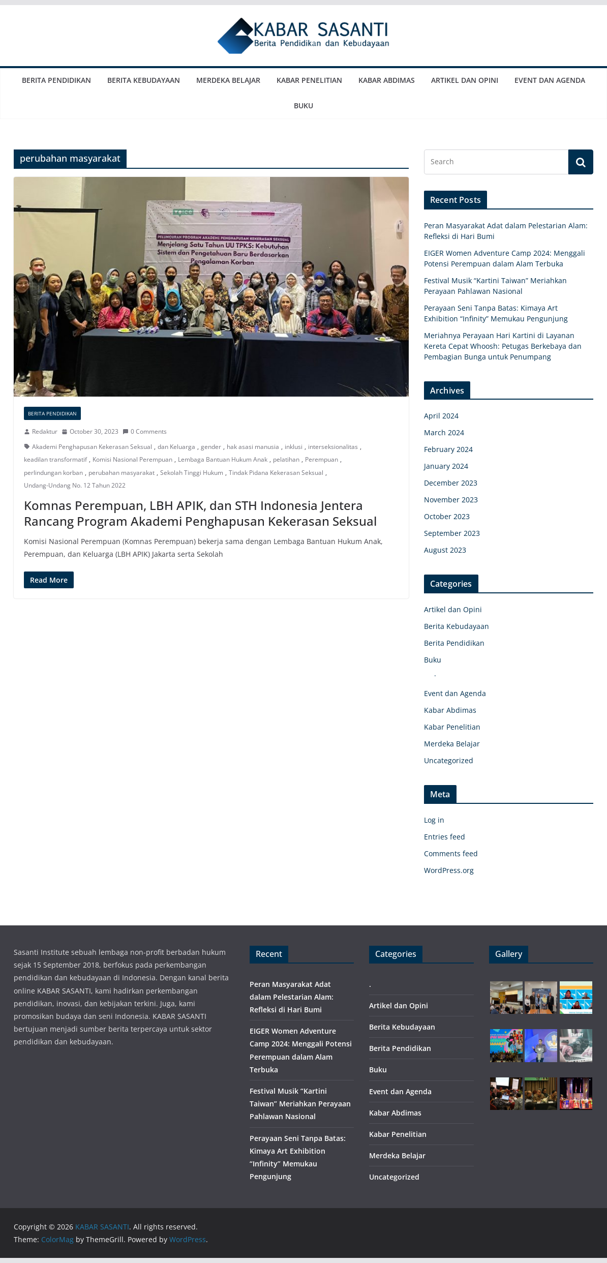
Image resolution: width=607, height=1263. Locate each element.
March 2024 (444, 432)
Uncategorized (448, 760)
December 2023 (450, 483)
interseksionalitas (333, 446)
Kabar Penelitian (309, 80)
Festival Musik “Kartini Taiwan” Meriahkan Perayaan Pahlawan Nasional (300, 1103)
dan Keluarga (176, 446)
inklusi (293, 446)
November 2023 (451, 499)
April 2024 (441, 415)
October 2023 (447, 516)
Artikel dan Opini (464, 80)
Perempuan (321, 459)
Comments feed (451, 853)
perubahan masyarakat (121, 472)
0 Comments (145, 431)
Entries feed (444, 836)
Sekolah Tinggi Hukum (191, 472)
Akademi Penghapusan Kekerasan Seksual (92, 446)
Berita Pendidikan (56, 80)
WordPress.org (449, 870)
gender (211, 446)
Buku (303, 105)
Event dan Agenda (549, 80)
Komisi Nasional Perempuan (132, 459)
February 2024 (448, 449)
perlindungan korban (53, 472)
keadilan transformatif (55, 459)
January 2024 (446, 466)
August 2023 (445, 550)
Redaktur (44, 431)
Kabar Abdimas (386, 80)
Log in (434, 820)
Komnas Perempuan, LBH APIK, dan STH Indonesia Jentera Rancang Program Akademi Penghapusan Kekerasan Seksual (200, 513)
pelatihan (286, 459)
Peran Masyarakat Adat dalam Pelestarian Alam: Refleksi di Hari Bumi (291, 996)
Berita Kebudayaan (143, 80)
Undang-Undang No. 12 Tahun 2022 (75, 485)
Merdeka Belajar (228, 80)
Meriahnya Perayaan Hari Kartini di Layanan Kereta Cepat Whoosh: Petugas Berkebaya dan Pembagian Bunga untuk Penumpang (503, 346)
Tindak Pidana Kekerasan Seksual (276, 472)
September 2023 (452, 533)
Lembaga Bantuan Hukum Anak (222, 459)
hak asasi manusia (253, 446)
